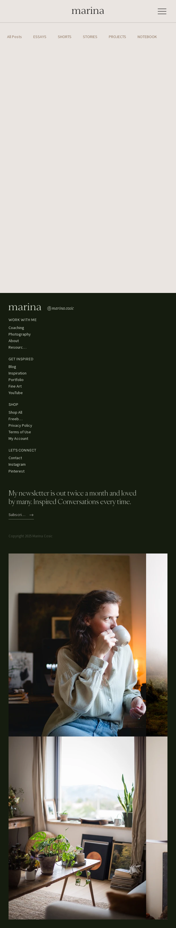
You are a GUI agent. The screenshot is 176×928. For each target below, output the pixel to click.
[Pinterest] (18, 471)
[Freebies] (16, 419)
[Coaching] (18, 327)
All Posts (14, 36)
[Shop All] (16, 412)
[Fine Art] (18, 386)
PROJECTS (117, 36)
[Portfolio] (18, 379)
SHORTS (64, 36)
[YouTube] (18, 393)
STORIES (90, 36)
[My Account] (23, 438)
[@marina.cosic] (64, 308)
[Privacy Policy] (23, 425)
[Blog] (16, 366)
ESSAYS (39, 36)
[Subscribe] (21, 515)
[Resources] (18, 347)
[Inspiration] (18, 373)
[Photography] (21, 334)
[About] (15, 341)
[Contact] (16, 458)
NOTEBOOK (147, 36)
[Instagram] (18, 464)
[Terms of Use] (23, 432)
